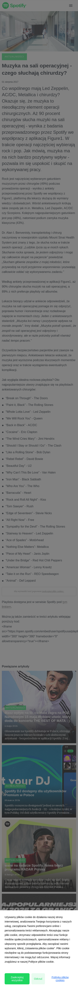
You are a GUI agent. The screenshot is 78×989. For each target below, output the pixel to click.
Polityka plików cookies (60, 979)
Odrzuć (38, 978)
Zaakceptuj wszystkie (17, 979)
